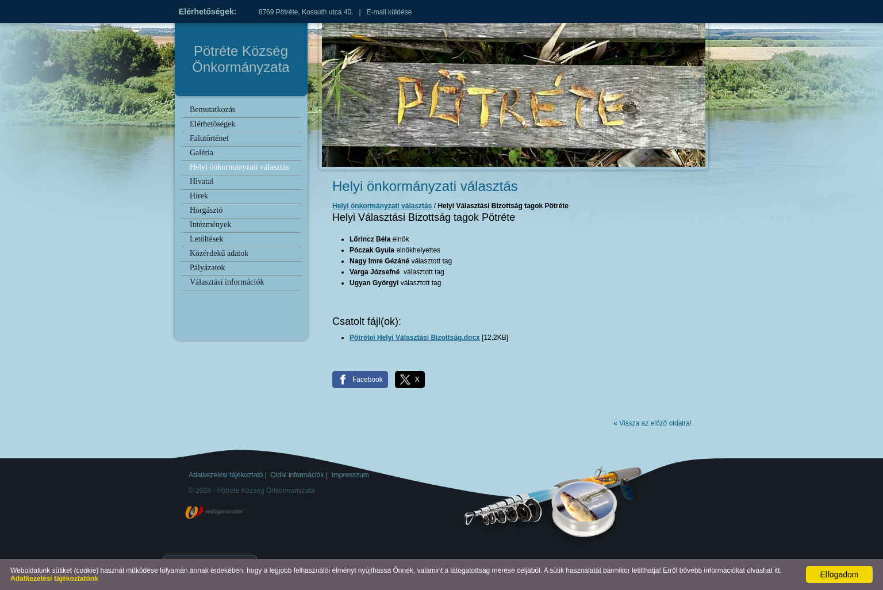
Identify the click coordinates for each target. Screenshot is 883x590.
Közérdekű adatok (219, 253)
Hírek (199, 195)
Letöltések (206, 239)
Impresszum (349, 475)
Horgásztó (206, 210)
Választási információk (227, 282)
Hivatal (201, 181)
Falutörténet (209, 138)
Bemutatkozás (212, 109)
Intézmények (210, 224)
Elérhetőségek (212, 124)
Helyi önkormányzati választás (239, 167)
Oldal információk (297, 475)
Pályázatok (207, 267)
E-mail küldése (389, 12)
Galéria (201, 152)
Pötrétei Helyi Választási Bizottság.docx (415, 338)
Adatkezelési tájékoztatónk (54, 578)
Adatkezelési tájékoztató (226, 475)
